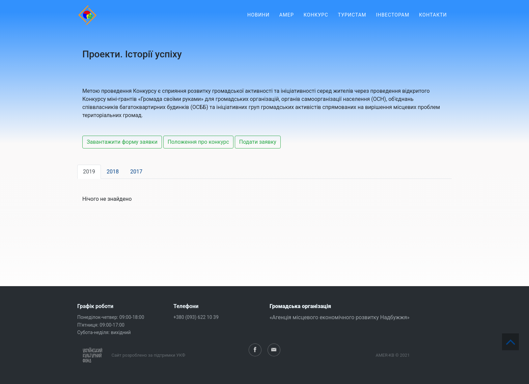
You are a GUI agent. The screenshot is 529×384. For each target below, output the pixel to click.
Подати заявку (257, 142)
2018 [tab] (113, 171)
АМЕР (286, 20)
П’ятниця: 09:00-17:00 (100, 325)
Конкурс (316, 20)
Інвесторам (392, 20)
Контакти (433, 20)
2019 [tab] (89, 171)
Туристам (352, 20)
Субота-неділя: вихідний (104, 332)
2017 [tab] (136, 171)
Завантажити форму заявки (122, 142)
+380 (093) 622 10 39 (196, 317)
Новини (258, 20)
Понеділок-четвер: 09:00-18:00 (110, 317)
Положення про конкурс (198, 142)
